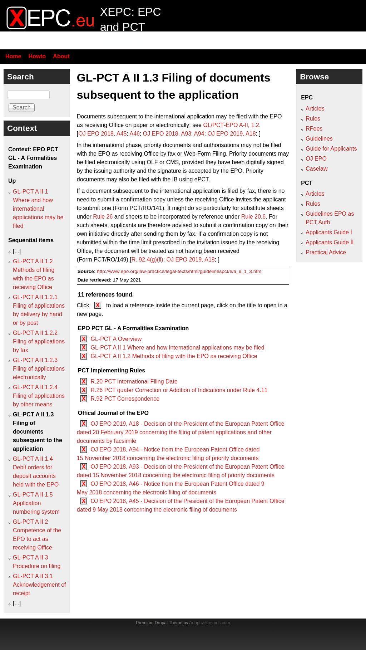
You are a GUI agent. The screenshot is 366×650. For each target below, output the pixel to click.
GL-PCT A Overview (116, 339)
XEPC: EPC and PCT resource (130, 26)
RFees (314, 129)
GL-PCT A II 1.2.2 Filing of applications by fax (39, 341)
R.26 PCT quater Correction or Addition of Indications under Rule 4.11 (178, 390)
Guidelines (319, 139)
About (61, 56)
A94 (199, 134)
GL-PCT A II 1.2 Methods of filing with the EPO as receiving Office (173, 356)
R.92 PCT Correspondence (124, 399)
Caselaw (316, 169)
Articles (315, 109)
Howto (37, 56)
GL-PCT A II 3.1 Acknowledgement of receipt (39, 584)
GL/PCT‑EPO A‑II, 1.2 (231, 125)
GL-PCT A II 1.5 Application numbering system (36, 503)
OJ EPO (316, 159)
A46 (134, 134)
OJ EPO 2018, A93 (167, 134)
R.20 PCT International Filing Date (133, 381)
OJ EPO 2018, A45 (102, 134)
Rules (313, 119)
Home (13, 56)
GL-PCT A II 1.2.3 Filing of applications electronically (39, 368)
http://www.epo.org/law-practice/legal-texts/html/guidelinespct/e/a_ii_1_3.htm (179, 271)
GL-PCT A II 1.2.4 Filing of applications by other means (39, 395)
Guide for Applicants (331, 149)
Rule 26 (103, 217)
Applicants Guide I (329, 232)
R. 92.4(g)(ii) (147, 259)
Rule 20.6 (253, 217)
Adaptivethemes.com (209, 622)
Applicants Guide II (329, 242)
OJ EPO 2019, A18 (231, 134)
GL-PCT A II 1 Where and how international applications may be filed (177, 347)
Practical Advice (326, 252)
